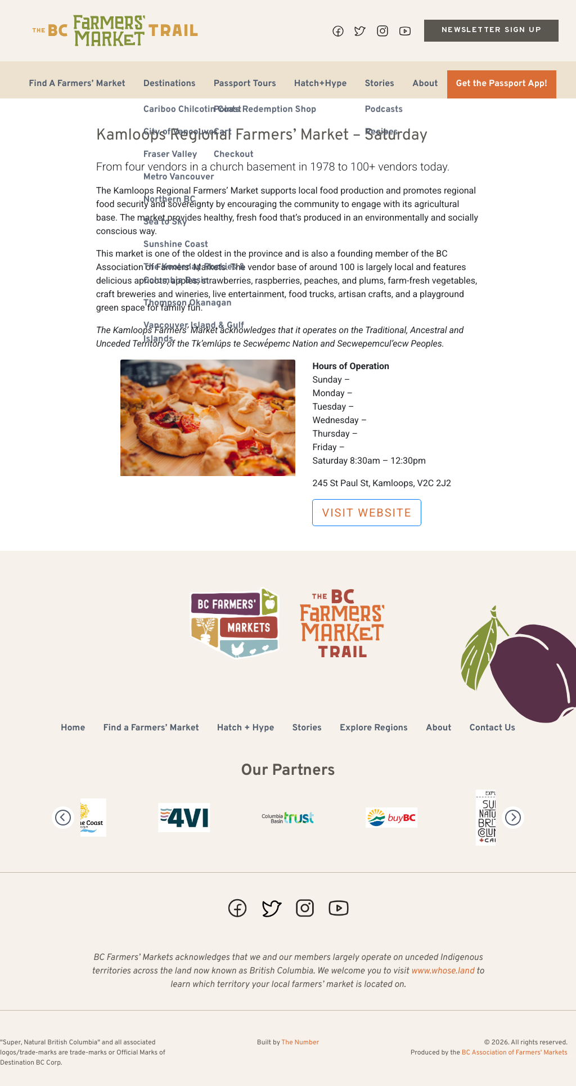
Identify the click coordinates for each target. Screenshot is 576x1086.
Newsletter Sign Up (491, 30)
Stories (379, 84)
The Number (300, 1042)
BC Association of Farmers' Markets (515, 1052)
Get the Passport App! (501, 84)
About (425, 84)
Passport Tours (245, 84)
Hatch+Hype (320, 84)
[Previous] (63, 817)
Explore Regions (374, 728)
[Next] (513, 817)
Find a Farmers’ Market (151, 728)
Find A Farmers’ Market (77, 84)
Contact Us (492, 728)
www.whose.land (442, 971)
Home (73, 728)
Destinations (169, 84)
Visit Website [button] (367, 512)
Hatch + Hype (245, 728)
